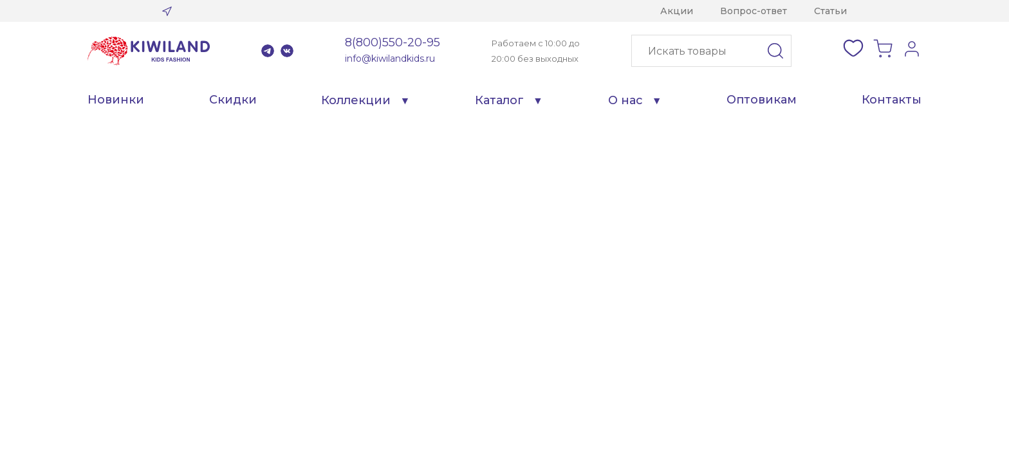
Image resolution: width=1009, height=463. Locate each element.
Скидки (233, 100)
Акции (676, 11)
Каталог (499, 100)
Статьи (830, 11)
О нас (625, 100)
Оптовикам (762, 100)
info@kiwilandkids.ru (390, 58)
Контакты (891, 100)
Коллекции (356, 100)
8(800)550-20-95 (392, 42)
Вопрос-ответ (753, 11)
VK (287, 50)
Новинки (116, 100)
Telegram (267, 50)
